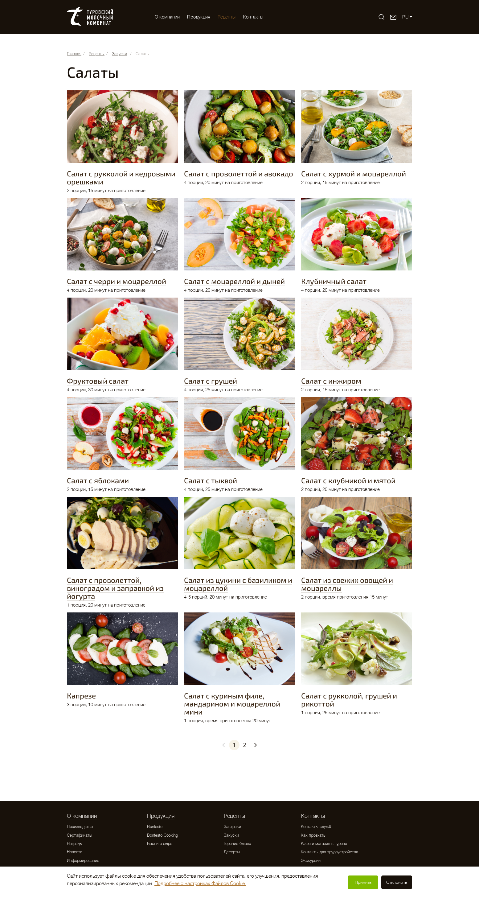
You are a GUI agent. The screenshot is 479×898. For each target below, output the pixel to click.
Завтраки (232, 826)
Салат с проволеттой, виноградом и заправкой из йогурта (115, 587)
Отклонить (396, 882)
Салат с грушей (210, 380)
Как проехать (313, 835)
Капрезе (81, 695)
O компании (167, 17)
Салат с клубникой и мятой (348, 480)
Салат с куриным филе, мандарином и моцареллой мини (232, 703)
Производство (80, 826)
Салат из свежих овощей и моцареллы (347, 583)
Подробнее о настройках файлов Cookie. (200, 883)
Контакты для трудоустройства (329, 852)
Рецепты (226, 17)
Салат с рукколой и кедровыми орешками (121, 177)
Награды (75, 843)
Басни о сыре (159, 843)
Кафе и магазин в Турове (324, 843)
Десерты (232, 852)
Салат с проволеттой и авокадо (238, 173)
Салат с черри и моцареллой (116, 281)
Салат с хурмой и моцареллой (353, 173)
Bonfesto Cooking (162, 835)
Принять (363, 882)
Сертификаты (79, 835)
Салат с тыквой (210, 480)
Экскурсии (311, 860)
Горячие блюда (237, 843)
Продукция (198, 17)
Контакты (253, 17)
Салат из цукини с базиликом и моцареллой (238, 583)
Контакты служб (316, 826)
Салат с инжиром (331, 380)
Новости (74, 852)
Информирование (83, 860)
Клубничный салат (333, 281)
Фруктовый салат (98, 380)
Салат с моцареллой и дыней (234, 281)
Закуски (231, 835)
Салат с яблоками (98, 480)
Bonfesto (154, 826)
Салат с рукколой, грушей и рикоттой (349, 699)
